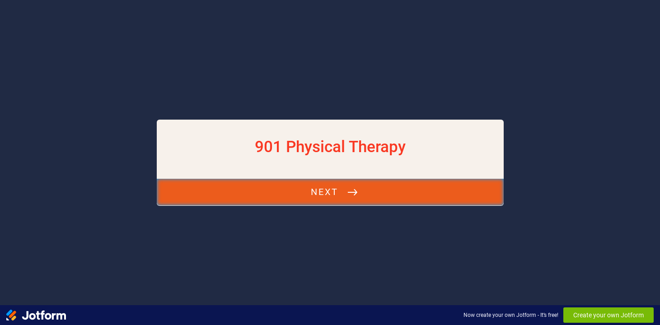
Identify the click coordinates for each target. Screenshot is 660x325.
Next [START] (324, 192)
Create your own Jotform (608, 315)
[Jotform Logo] (36, 315)
